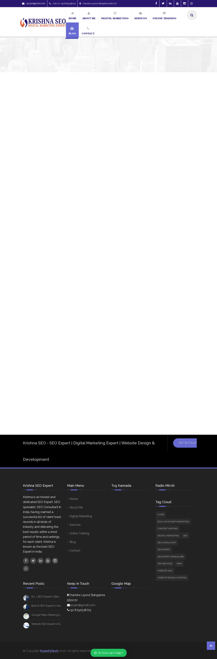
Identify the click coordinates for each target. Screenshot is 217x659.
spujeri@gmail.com (33, 3)
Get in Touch (188, 617)
